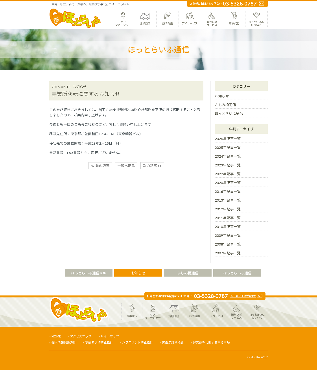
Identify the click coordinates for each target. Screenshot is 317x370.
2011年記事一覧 (228, 218)
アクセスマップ (80, 336)
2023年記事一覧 (228, 165)
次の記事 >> (152, 166)
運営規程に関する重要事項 (211, 342)
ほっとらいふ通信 (229, 113)
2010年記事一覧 (228, 226)
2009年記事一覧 (228, 235)
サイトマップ (110, 336)
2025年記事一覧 (228, 147)
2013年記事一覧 (228, 200)
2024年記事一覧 (228, 156)
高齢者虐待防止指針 (99, 342)
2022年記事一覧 (228, 174)
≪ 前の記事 (100, 166)
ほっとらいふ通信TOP (88, 273)
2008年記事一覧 (228, 244)
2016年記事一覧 (228, 191)
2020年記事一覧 (228, 182)
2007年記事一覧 (228, 253)
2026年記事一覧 (228, 139)
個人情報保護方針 (64, 342)
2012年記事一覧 (228, 209)
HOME (56, 336)
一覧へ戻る (126, 166)
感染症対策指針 (173, 342)
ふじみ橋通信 (225, 105)
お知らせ (222, 96)
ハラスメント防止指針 (137, 342)
